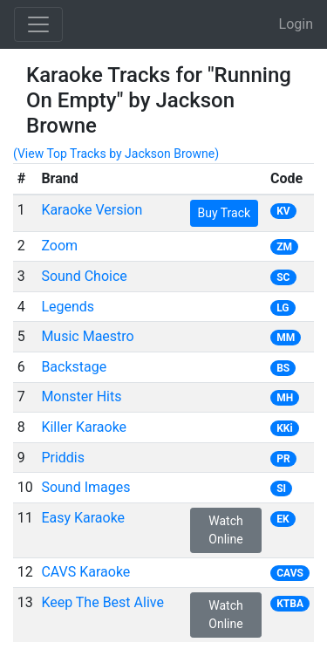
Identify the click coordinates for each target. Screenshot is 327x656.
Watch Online (225, 530)
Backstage (73, 367)
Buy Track (224, 213)
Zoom (59, 245)
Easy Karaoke (83, 517)
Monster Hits (81, 396)
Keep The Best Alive (102, 602)
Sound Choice (83, 276)
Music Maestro (87, 336)
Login (296, 24)
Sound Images (85, 487)
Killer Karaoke (83, 427)
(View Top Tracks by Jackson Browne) (116, 154)
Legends (67, 306)
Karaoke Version (91, 210)
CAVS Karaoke (85, 572)
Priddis (63, 457)
